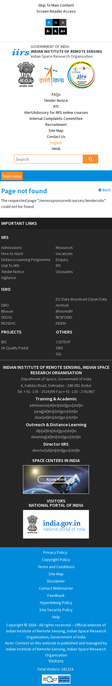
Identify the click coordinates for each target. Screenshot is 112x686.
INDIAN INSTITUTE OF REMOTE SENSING (66, 51)
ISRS (59, 347)
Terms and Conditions (56, 566)
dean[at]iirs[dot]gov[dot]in (56, 417)
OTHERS (64, 332)
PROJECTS (11, 332)
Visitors (56, 661)
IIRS (5, 237)
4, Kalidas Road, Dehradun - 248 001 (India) (56, 385)
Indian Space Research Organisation (62, 56)
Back (104, 189)
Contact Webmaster (56, 588)
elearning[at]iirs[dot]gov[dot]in (56, 436)
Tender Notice (56, 100)
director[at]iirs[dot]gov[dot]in (56, 450)
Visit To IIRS (10, 265)
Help (56, 616)
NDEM (61, 323)
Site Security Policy (56, 609)
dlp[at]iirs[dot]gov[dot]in (56, 430)
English (56, 142)
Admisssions (11, 247)
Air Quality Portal (14, 347)
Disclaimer (56, 581)
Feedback (56, 595)
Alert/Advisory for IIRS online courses (56, 112)
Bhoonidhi (64, 311)
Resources (64, 247)
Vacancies (64, 253)
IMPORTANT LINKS (19, 223)
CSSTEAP (63, 341)
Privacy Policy (55, 552)
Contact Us (56, 136)
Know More (56, 479)
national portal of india (56, 505)
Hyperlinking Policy (56, 602)
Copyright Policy (56, 559)
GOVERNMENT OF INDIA (50, 46)
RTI (56, 106)
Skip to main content (56, 5)
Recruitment (56, 124)
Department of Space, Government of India (56, 378)
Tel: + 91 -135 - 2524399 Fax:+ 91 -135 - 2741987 (56, 391)
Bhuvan (7, 311)
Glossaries (64, 271)
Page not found (24, 191)
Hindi (56, 148)
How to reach (12, 253)
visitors (56, 501)
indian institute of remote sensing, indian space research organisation (56, 370)
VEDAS (6, 317)
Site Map (56, 130)
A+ (63, 31)
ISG (58, 353)
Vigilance (8, 277)
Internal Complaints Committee (56, 118)
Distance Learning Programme (25, 259)
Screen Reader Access (56, 11)
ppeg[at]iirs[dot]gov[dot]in (56, 411)
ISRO (6, 289)
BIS (3, 341)
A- (48, 31)
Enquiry (62, 259)
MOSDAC (8, 323)
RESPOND (64, 317)
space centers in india (56, 460)
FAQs (56, 94)
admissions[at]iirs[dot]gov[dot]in (56, 405)
